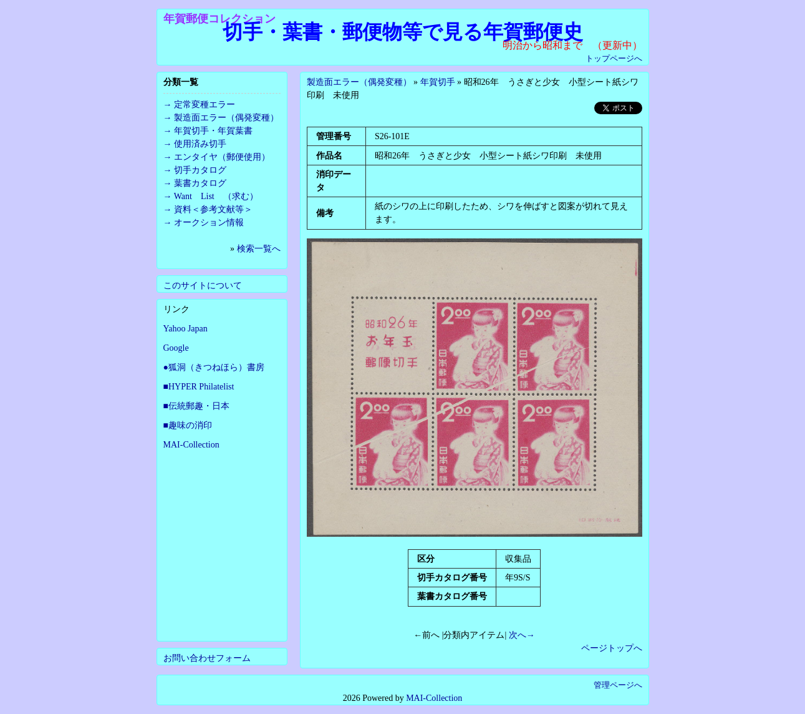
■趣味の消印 (187, 425)
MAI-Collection (191, 444)
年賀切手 (437, 82)
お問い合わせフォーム (207, 658)
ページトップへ (611, 648)
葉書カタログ (200, 183)
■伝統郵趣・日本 (196, 406)
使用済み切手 (200, 144)
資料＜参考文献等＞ (213, 209)
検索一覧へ (259, 248)
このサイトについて (202, 285)
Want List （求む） (216, 196)
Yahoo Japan (185, 328)
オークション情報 (209, 222)
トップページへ (614, 58)
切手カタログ (200, 170)
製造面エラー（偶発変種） (359, 82)
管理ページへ (618, 685)
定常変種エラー (204, 104)
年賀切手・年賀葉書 (213, 130)
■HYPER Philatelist (198, 386)
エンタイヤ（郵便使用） (222, 157)
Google (176, 348)
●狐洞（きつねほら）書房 (213, 367)
